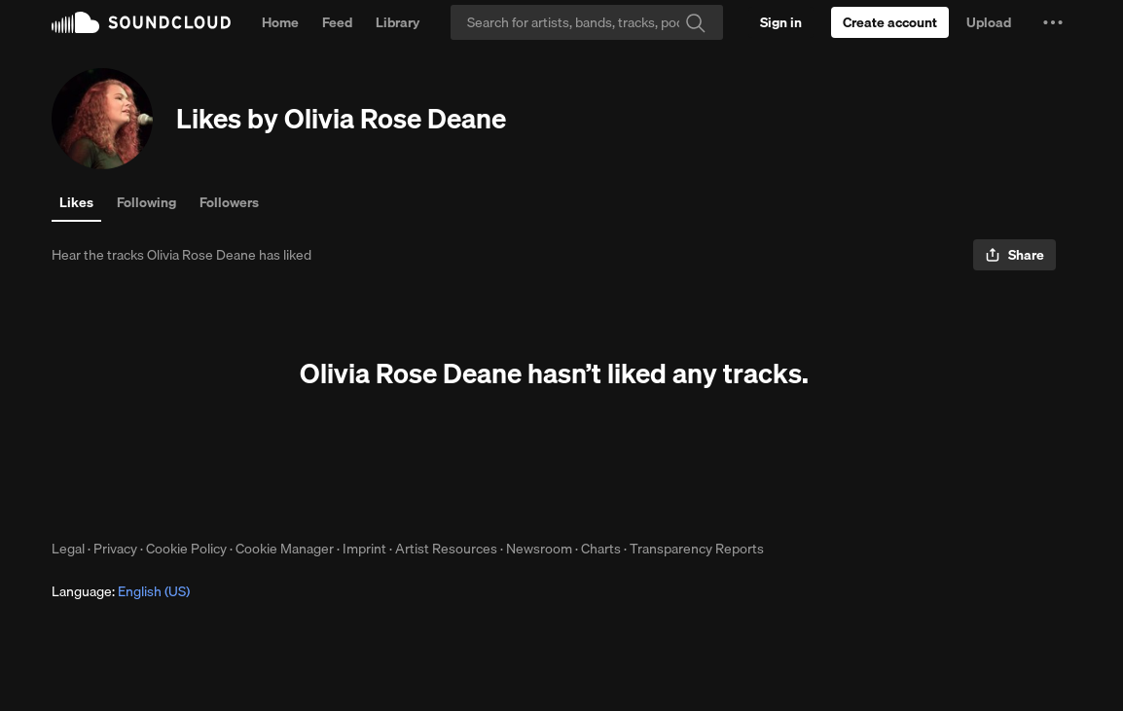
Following (146, 202)
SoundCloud (141, 22)
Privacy (115, 548)
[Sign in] (781, 22)
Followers (229, 202)
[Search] (587, 22)
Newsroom (539, 548)
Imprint (364, 548)
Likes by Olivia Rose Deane (341, 118)
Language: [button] (121, 591)
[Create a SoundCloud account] (890, 22)
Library (397, 22)
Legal (68, 548)
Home (280, 22)
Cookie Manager (284, 548)
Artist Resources (446, 548)
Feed (337, 22)
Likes (76, 202)
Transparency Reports (697, 548)
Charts (601, 548)
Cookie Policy (186, 548)
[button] (1052, 22)
